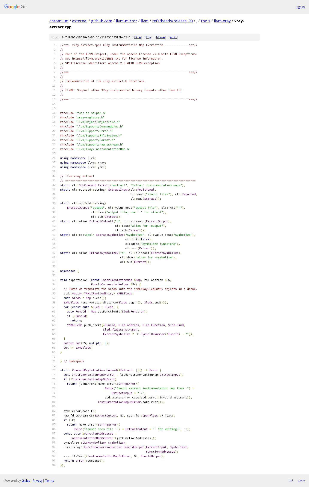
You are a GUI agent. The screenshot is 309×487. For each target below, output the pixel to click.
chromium (58, 20)
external (79, 20)
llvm (144, 20)
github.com (101, 20)
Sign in (300, 7)
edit (173, 37)
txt (291, 480)
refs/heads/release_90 (172, 20)
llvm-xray (222, 20)
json (301, 480)
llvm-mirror (126, 20)
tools (205, 20)
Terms (49, 480)
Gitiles (26, 480)
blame (160, 37)
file (137, 37)
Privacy (37, 480)
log (148, 37)
